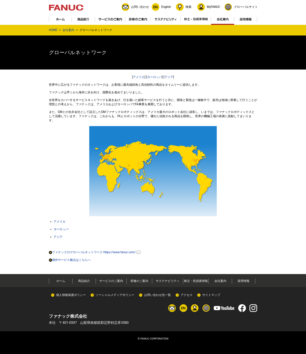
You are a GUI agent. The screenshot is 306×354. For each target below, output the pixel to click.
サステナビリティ (168, 281)
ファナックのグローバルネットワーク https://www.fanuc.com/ (92, 252)
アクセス (187, 295)
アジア (168, 77)
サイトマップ (211, 295)
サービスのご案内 (111, 281)
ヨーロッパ (154, 77)
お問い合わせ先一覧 (157, 295)
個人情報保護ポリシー (71, 295)
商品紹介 (84, 281)
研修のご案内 (139, 281)
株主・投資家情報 (196, 281)
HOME (53, 30)
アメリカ (139, 77)
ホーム (60, 281)
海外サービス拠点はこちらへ (70, 260)
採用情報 (243, 281)
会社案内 (68, 30)
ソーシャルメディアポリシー (115, 295)
